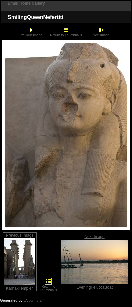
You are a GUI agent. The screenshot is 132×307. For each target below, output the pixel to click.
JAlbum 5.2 (32, 300)
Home (24, 3)
